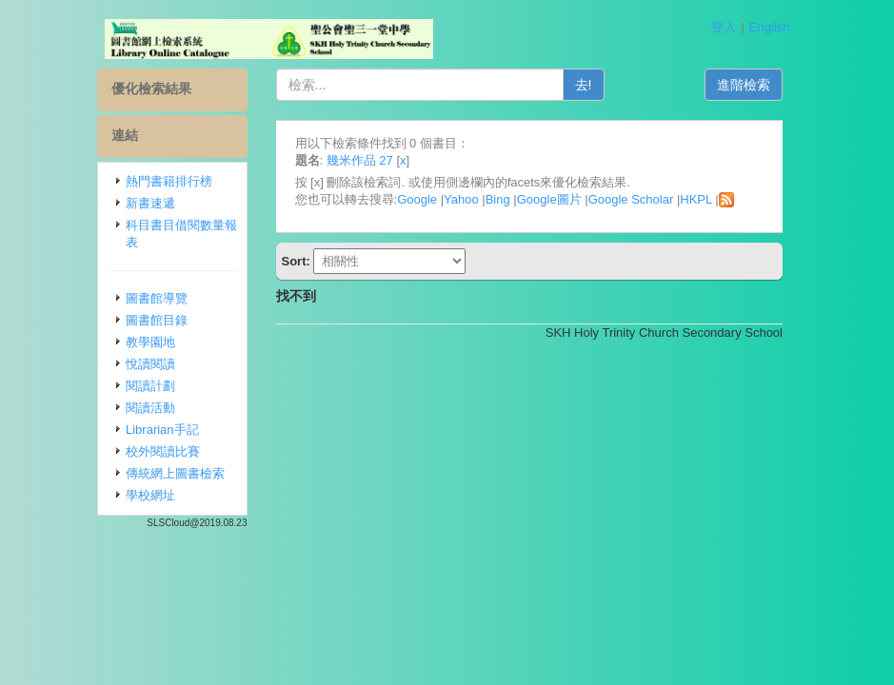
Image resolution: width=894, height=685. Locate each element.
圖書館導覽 (157, 298)
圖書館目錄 (157, 320)
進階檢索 (743, 84)
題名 (307, 160)
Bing (498, 199)
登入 (723, 27)
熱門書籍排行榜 (169, 181)
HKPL (695, 199)
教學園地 (150, 342)
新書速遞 (150, 203)
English (769, 27)
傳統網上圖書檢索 (175, 473)
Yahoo (461, 199)
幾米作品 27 (360, 160)
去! (583, 84)
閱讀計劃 (150, 386)
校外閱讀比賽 (163, 451)
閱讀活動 (150, 408)
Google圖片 (549, 199)
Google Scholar (631, 199)
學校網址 (150, 495)
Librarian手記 (162, 429)
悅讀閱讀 (150, 364)
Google (417, 199)
